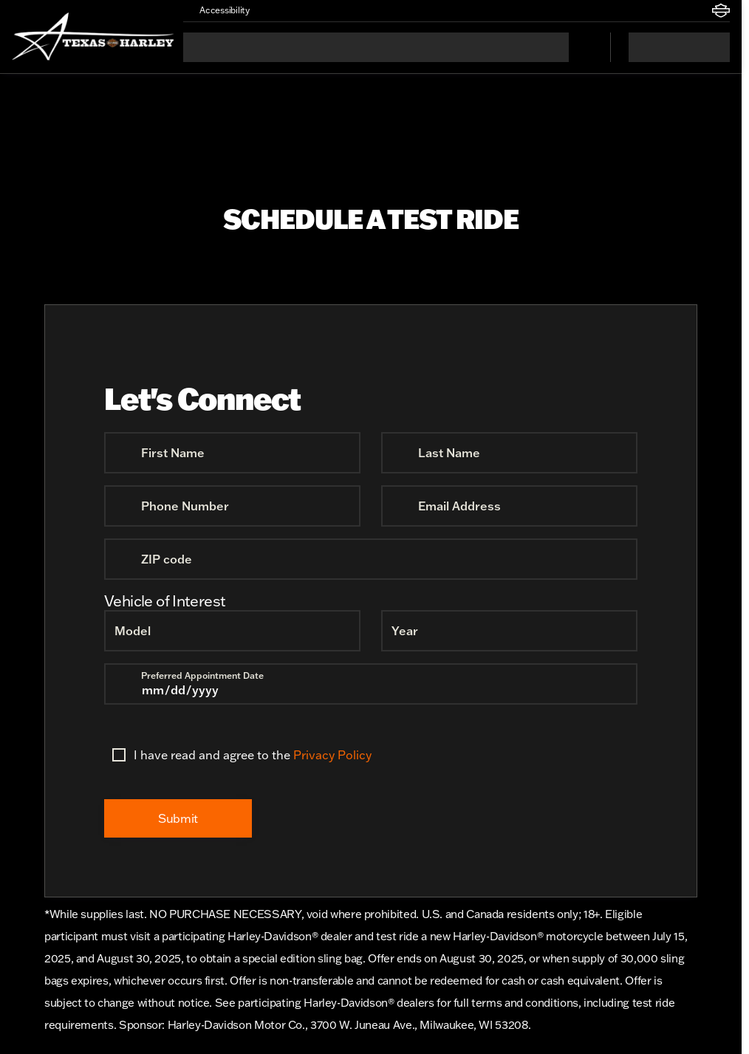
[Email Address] (509, 506)
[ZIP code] (370, 559)
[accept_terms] (119, 755)
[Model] (232, 630)
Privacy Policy (332, 754)
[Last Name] (509, 452)
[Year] (509, 630)
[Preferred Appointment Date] (370, 684)
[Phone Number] (232, 506)
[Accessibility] (218, 10)
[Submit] (178, 818)
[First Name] (232, 452)
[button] (282, 10)
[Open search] (580, 47)
